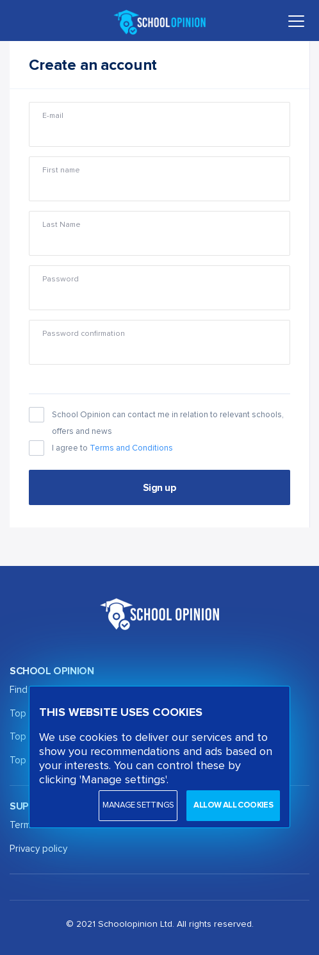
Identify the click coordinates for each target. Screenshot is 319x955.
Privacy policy (38, 849)
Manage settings (138, 805)
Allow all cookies (233, 805)
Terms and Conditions (131, 448)
